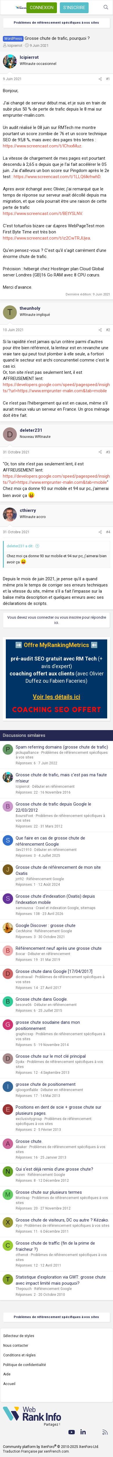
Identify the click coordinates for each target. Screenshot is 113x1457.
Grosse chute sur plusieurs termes (49, 1192)
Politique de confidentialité (24, 1365)
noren (20, 1175)
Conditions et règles (19, 1355)
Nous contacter (15, 1346)
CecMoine (24, 931)
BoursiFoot (24, 816)
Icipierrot (15, 45)
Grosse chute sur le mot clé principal (51, 1056)
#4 (108, 532)
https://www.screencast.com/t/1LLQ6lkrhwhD (57, 176)
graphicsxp (24, 1034)
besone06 (24, 1005)
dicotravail (24, 977)
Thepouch (24, 1289)
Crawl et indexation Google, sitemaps (66, 908)
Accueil (9, 1384)
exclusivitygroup (29, 1119)
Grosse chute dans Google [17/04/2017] (54, 971)
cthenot (22, 1255)
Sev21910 (24, 850)
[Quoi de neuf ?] (94, 7)
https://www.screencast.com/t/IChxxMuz (42, 146)
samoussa (24, 908)
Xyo (19, 1226)
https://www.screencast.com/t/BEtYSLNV (42, 213)
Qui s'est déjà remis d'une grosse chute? (54, 1169)
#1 (108, 79)
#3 (108, 452)
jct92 (20, 879)
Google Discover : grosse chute (46, 925)
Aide (6, 1374)
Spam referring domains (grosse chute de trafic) (62, 747)
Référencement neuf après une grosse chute (59, 948)
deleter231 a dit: (20, 546)
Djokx (20, 1062)
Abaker (21, 1147)
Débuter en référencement (53, 787)
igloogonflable (27, 1090)
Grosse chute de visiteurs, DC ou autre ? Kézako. (62, 1220)
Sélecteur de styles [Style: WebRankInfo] (18, 1336)
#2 (108, 330)
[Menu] (7, 7)
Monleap (22, 1198)
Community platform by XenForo (51, 1447)
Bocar (20, 954)
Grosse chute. (29, 1141)
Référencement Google (45, 879)
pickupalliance (27, 753)
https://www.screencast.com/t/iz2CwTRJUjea (46, 238)
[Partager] (100, 79)
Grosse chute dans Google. (42, 999)
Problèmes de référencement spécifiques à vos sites (67, 1226)
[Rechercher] (106, 7)
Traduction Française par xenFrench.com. (36, 1451)
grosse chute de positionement (46, 1084)
